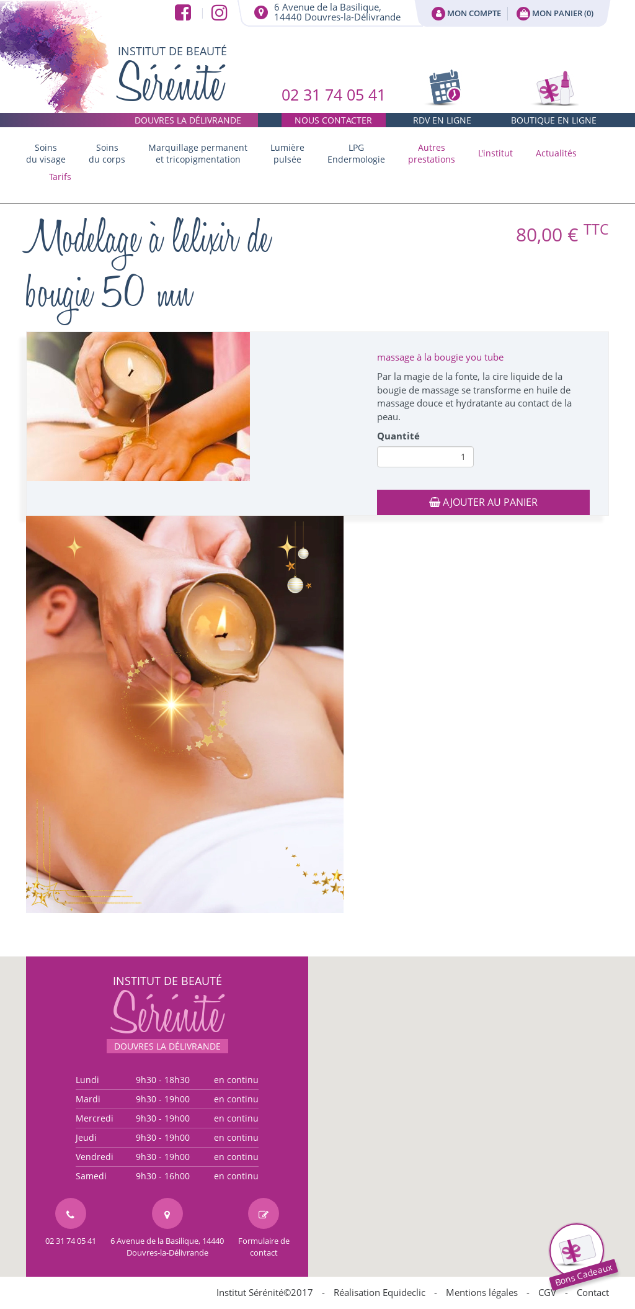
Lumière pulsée (287, 153)
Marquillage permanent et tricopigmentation (197, 153)
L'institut (495, 153)
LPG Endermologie (356, 153)
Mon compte (466, 13)
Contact (593, 1292)
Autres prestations (431, 153)
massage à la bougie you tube (440, 357)
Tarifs (60, 176)
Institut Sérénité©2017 (264, 1292)
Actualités (556, 153)
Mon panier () (555, 13)
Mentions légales (482, 1292)
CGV (547, 1292)
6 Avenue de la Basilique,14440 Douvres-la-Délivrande (337, 12)
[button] (431, 153)
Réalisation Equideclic (379, 1292)
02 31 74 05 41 (334, 105)
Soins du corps (107, 153)
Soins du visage (46, 153)
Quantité (398, 436)
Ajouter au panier (483, 502)
